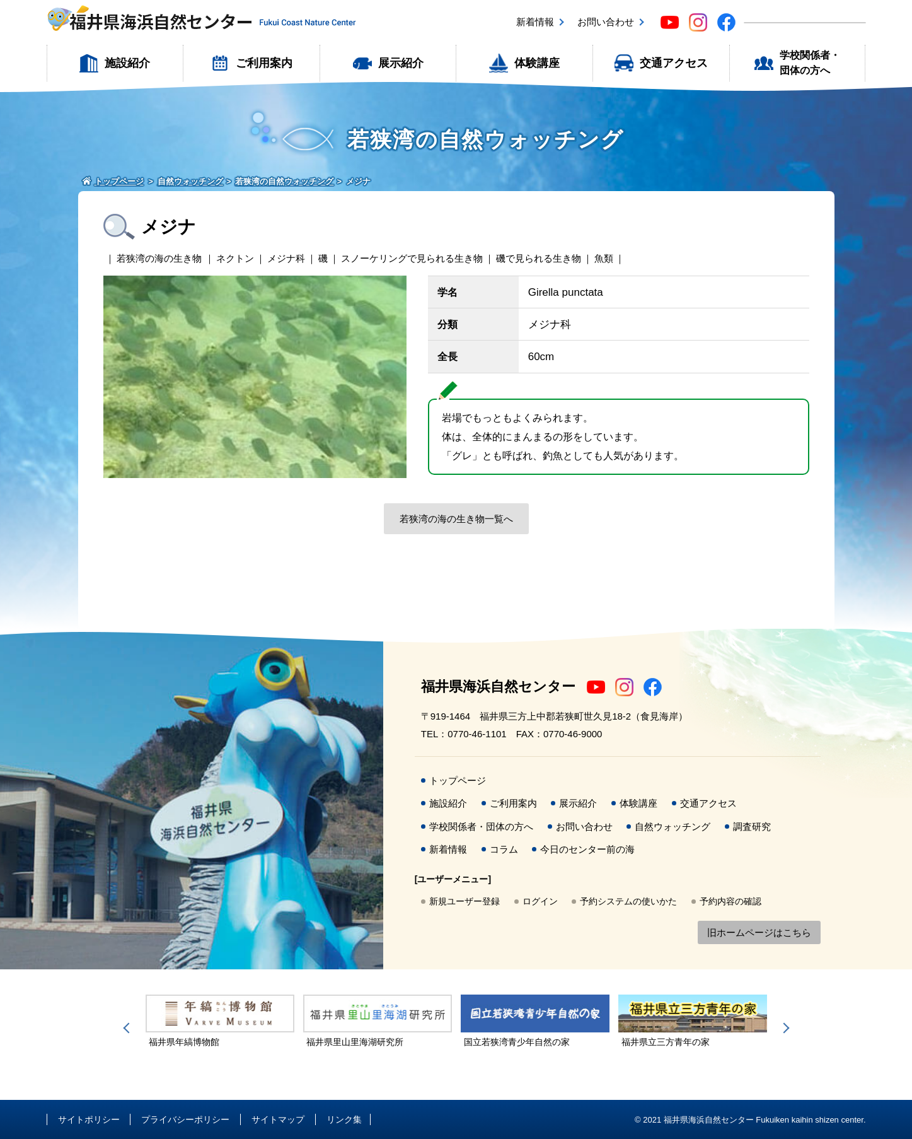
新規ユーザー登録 (464, 901)
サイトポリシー (89, 1119)
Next (784, 1028)
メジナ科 (286, 258)
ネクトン (235, 258)
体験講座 (537, 63)
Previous (128, 1028)
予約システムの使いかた (628, 901)
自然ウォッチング (672, 826)
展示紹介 (401, 63)
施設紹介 (127, 63)
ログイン (540, 901)
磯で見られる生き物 (538, 258)
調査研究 (752, 826)
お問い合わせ (605, 21)
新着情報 (535, 21)
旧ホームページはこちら (759, 932)
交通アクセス (674, 63)
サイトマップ (277, 1119)
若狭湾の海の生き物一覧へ (456, 518)
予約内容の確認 (730, 901)
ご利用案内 (264, 63)
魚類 (603, 258)
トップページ (457, 780)
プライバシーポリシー (185, 1119)
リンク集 (344, 1119)
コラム (504, 849)
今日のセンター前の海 (587, 849)
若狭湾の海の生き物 (159, 258)
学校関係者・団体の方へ (810, 63)
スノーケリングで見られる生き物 (412, 258)
